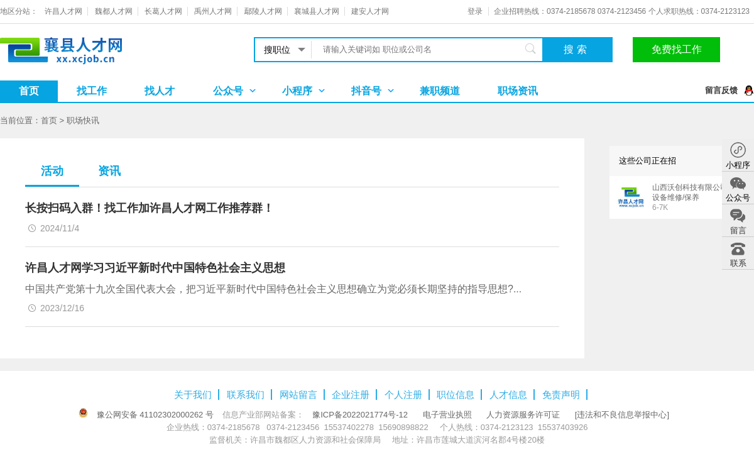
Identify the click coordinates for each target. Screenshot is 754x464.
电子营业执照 (447, 414)
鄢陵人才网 (263, 11)
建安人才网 (370, 11)
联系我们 (246, 394)
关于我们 (193, 394)
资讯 (109, 171)
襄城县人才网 (316, 11)
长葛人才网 (163, 11)
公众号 (228, 91)
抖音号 (366, 91)
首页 (29, 91)
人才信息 (508, 394)
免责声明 (561, 394)
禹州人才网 (213, 11)
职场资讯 (518, 91)
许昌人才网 (63, 11)
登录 (475, 11)
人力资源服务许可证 (523, 414)
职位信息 (455, 394)
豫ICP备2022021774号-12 (360, 414)
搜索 (577, 49)
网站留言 (298, 394)
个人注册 (403, 394)
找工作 (92, 91)
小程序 (297, 91)
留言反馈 (721, 90)
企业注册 (350, 394)
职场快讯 (83, 120)
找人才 (160, 91)
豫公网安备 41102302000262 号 (155, 414)
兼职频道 (440, 91)
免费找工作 (677, 49)
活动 (52, 171)
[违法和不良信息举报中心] (622, 414)
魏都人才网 (114, 11)
